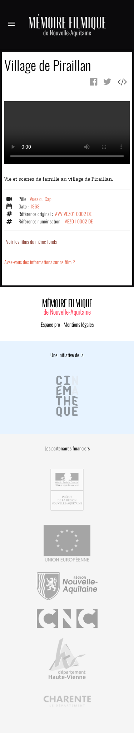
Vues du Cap (40, 199)
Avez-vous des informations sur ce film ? (39, 262)
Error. (67, 132)
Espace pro (50, 324)
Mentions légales (79, 324)
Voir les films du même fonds (31, 241)
